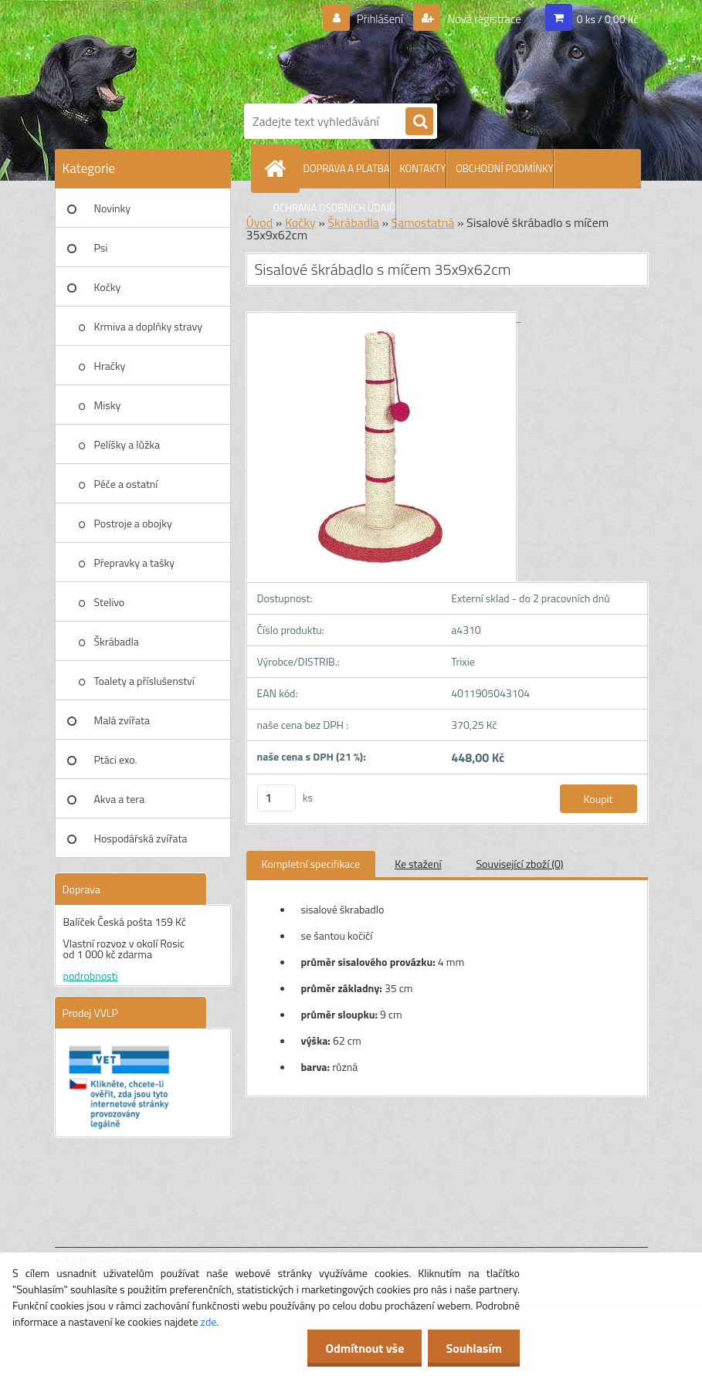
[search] (419, 122)
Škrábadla (116, 641)
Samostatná (423, 222)
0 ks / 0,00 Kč (608, 19)
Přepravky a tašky (134, 562)
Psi (101, 247)
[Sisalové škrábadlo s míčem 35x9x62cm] (383, 317)
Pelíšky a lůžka (127, 444)
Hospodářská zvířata (141, 838)
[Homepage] (278, 168)
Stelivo (109, 602)
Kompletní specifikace (311, 864)
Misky (107, 405)
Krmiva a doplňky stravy (148, 326)
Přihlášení (370, 19)
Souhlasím (472, 1348)
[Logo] (441, 48)
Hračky (110, 365)
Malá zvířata (122, 720)
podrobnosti (90, 975)
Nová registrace (479, 19)
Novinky (112, 208)
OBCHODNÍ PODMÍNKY (504, 168)
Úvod (259, 222)
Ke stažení (418, 864)
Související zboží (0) (520, 864)
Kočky (107, 287)
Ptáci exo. (115, 759)
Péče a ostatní (126, 484)
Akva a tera (119, 799)
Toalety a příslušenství (144, 681)
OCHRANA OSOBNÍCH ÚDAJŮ (334, 207)
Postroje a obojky (133, 523)
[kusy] (276, 797)
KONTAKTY (422, 168)
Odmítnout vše (360, 1348)
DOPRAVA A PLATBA (347, 168)
